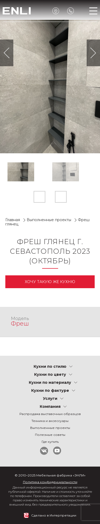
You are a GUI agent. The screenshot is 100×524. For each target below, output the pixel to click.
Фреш (20, 323)
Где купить (50, 442)
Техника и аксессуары (50, 421)
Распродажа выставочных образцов (50, 414)
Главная (12, 219)
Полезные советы (50, 435)
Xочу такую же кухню (50, 281)
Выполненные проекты (49, 219)
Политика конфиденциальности (50, 482)
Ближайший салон (56, 10)
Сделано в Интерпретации (53, 515)
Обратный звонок (70, 10)
